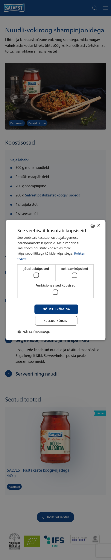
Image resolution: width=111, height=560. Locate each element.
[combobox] (92, 225)
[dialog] (55, 280)
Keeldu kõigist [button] (56, 321)
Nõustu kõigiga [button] (56, 309)
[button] (33, 332)
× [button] (98, 225)
